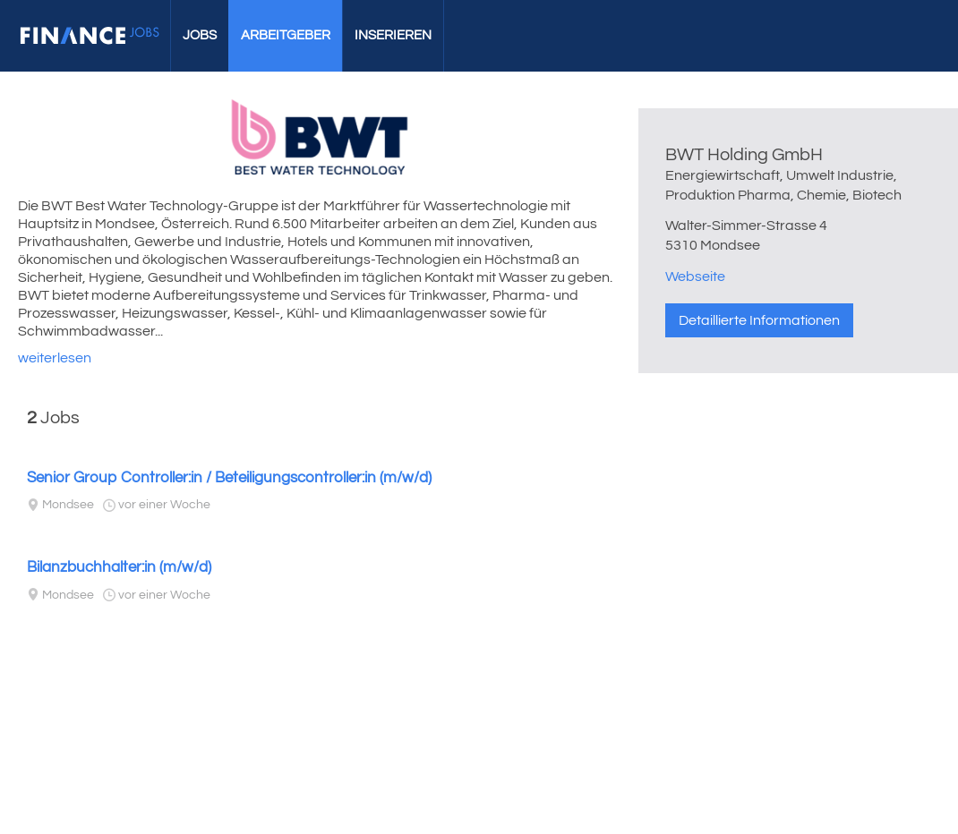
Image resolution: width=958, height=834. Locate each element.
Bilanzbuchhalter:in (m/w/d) (119, 567)
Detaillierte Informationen (759, 320)
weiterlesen (54, 358)
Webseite (695, 276)
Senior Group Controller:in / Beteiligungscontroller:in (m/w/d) (229, 478)
